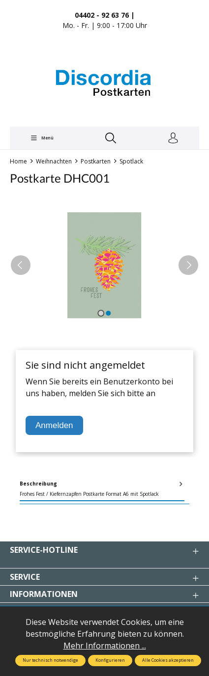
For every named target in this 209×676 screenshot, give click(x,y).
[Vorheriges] (20, 265)
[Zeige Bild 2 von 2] (108, 313)
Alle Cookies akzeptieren (168, 660)
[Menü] (41, 138)
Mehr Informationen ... (104, 645)
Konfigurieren (110, 660)
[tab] (102, 489)
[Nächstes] (188, 265)
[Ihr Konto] (173, 138)
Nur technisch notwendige (50, 660)
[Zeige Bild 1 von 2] (100, 313)
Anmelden (54, 425)
